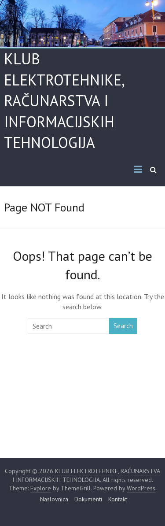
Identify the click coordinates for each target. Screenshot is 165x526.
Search (123, 326)
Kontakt (117, 499)
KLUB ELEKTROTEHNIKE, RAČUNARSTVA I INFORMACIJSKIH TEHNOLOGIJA (64, 100)
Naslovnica (54, 499)
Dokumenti (88, 499)
